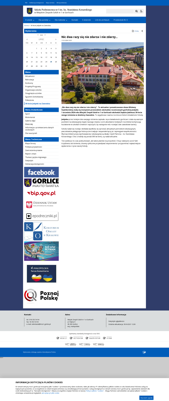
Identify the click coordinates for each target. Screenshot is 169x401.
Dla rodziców (61, 20)
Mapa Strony (30, 186)
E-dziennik (86, 20)
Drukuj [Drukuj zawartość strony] (135, 74)
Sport (27, 157)
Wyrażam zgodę (146, 398)
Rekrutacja (29, 122)
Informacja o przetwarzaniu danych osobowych (39, 171)
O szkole (29, 20)
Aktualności (30, 119)
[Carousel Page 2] (46, 62)
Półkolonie (29, 143)
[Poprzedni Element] (33, 62)
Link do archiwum (102, 20)
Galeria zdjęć (30, 164)
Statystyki (29, 203)
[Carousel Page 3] (48, 62)
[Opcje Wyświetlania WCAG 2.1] (141, 11)
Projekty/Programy (33, 129)
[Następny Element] (39, 62)
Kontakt (75, 20)
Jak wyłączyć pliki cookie (50, 393)
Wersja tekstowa (62, 2)
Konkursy (29, 126)
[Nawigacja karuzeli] (36, 62)
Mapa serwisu (50, 2)
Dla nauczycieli (31, 176)
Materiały (29, 167)
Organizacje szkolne (33, 133)
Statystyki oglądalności (116, 364)
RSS (26, 2)
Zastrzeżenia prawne (33, 193)
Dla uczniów (44, 20)
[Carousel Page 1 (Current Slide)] (44, 62)
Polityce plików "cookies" (95, 391)
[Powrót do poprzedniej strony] (142, 74)
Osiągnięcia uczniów (33, 136)
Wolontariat (30, 160)
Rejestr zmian (30, 197)
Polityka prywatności (33, 190)
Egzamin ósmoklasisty (34, 140)
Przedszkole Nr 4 (120, 20)
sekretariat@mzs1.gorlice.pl (41, 367)
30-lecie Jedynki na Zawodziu (37, 146)
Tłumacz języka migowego (35, 200)
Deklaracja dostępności (36, 2)
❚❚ (27, 62)
